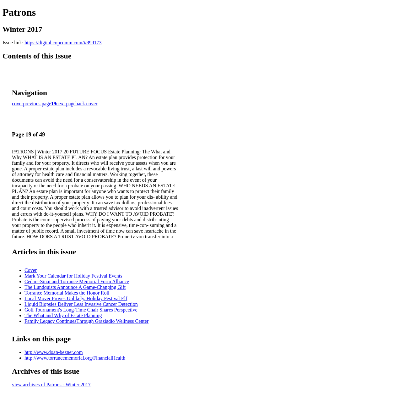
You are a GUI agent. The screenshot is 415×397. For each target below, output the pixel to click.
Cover (30, 270)
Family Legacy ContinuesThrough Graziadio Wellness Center (86, 321)
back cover (87, 103)
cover (17, 103)
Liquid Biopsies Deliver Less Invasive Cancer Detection (81, 304)
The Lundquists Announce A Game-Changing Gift (75, 287)
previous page (37, 103)
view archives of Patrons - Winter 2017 (51, 384)
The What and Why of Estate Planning (63, 315)
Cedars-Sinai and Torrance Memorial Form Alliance (76, 281)
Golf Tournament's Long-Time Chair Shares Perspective (80, 309)
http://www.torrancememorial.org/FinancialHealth (74, 358)
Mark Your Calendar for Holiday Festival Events (73, 275)
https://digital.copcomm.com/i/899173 (62, 42)
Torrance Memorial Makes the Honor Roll (66, 292)
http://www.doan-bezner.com (53, 352)
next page (66, 103)
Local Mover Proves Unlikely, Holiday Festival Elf (75, 298)
